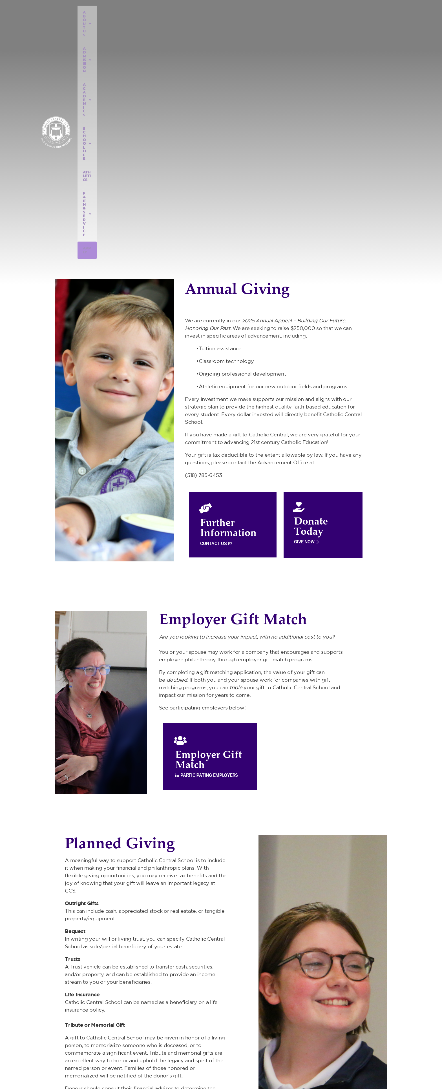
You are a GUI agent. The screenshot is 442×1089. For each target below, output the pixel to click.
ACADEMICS (202, 21)
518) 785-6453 (324, 1037)
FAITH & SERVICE (310, 21)
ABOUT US (132, 21)
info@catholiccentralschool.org (338, 1047)
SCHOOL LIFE (240, 21)
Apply (343, 21)
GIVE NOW (307, 321)
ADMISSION (167, 21)
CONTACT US (216, 323)
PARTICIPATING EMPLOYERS (206, 554)
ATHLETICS (273, 21)
